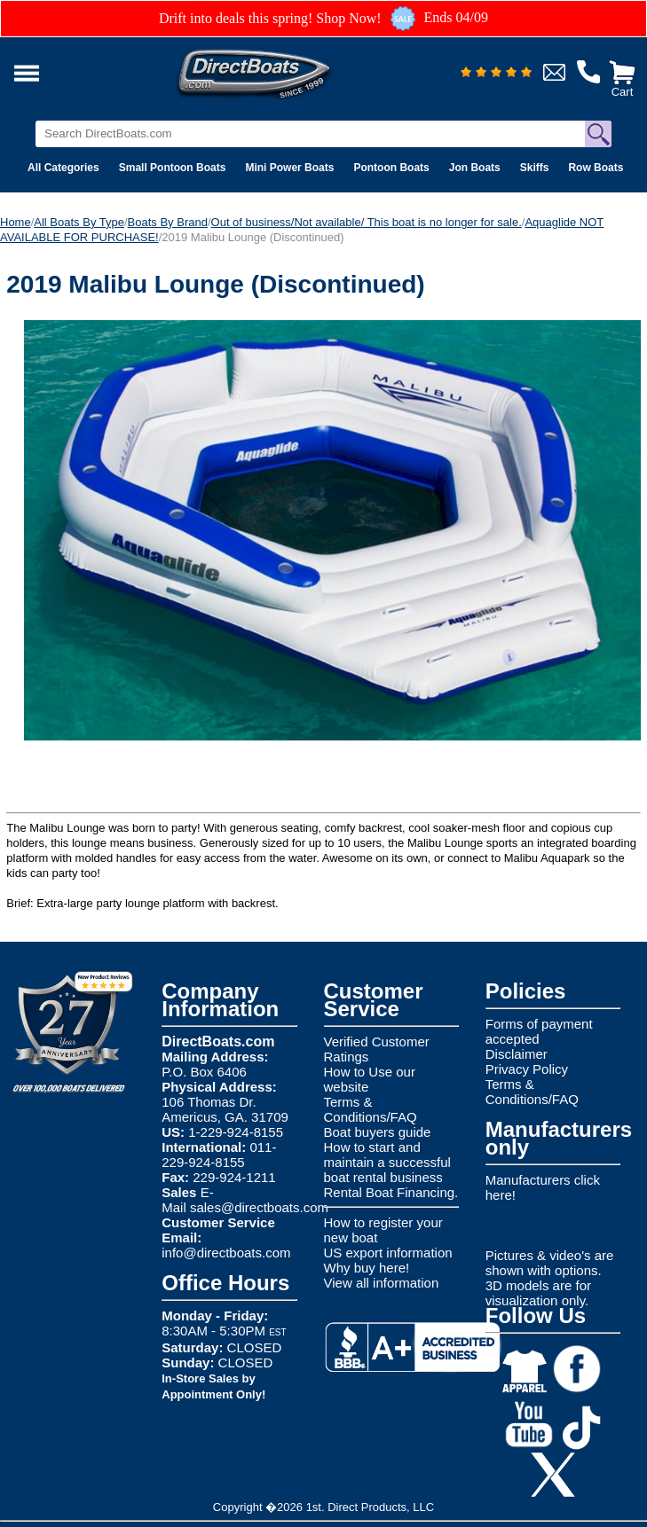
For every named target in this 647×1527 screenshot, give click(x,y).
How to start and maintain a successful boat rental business (387, 1162)
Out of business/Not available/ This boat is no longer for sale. (366, 222)
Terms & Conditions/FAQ (370, 1109)
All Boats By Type (79, 222)
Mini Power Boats (289, 167)
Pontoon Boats (391, 167)
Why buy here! (367, 1267)
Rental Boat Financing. (391, 1192)
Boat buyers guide (377, 1131)
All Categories (63, 167)
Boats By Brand (168, 222)
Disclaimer (516, 1053)
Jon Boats (475, 167)
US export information (388, 1252)
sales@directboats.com (259, 1207)
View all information (381, 1282)
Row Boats (595, 167)
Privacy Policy (526, 1069)
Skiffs (534, 167)
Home (15, 222)
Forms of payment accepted (539, 1031)
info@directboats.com (226, 1252)
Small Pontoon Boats (172, 167)
